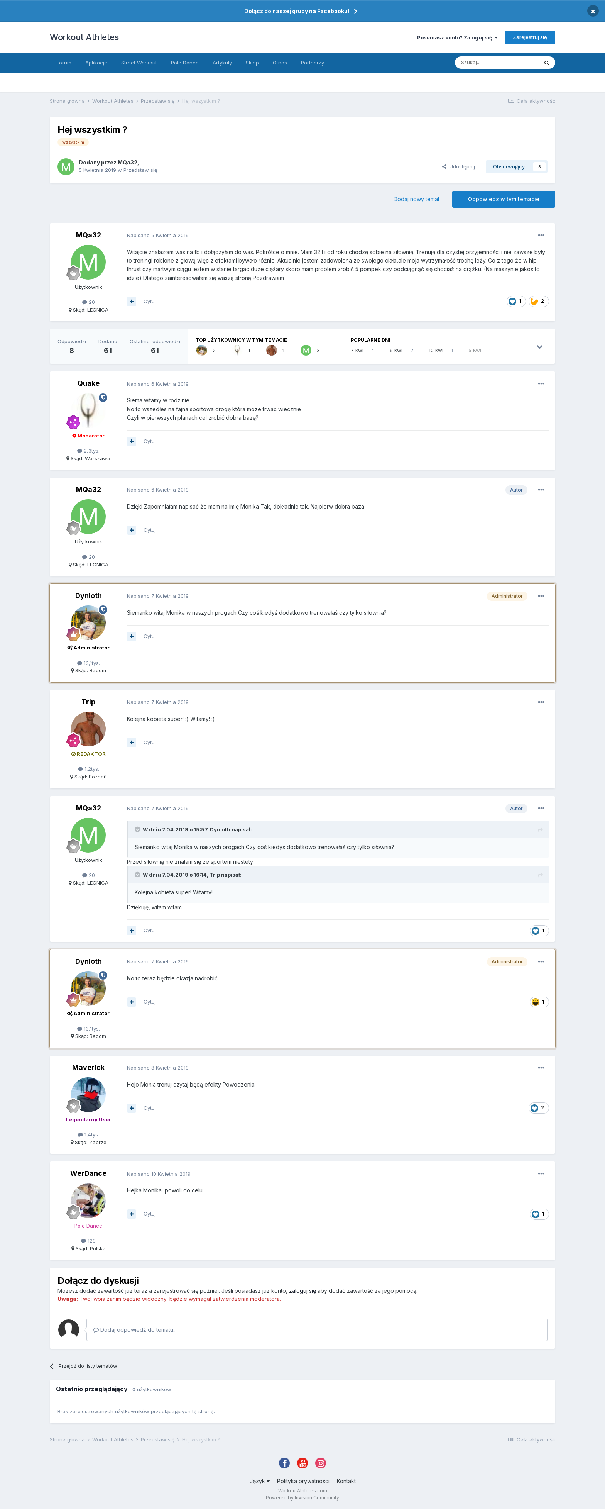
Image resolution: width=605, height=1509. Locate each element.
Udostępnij (458, 166)
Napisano (158, 235)
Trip (88, 702)
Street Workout (139, 62)
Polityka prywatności (303, 1481)
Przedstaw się (140, 170)
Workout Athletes (84, 37)
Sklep (252, 62)
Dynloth (88, 596)
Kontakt (346, 1481)
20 (88, 302)
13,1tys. (88, 663)
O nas (280, 62)
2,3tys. (88, 451)
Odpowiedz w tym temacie (503, 199)
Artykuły (222, 62)
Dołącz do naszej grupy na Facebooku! (296, 11)
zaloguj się (302, 1290)
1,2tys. (88, 769)
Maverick (88, 1067)
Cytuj (150, 301)
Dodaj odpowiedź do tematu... (135, 1329)
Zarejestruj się (530, 37)
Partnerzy (312, 62)
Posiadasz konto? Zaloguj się (457, 37)
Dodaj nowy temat (416, 199)
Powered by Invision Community (302, 1498)
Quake (89, 383)
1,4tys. (88, 1134)
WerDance (88, 1173)
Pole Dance (185, 62)
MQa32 (127, 162)
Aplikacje (96, 62)
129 (88, 1241)
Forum (64, 62)
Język (260, 1481)
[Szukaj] (496, 62)
